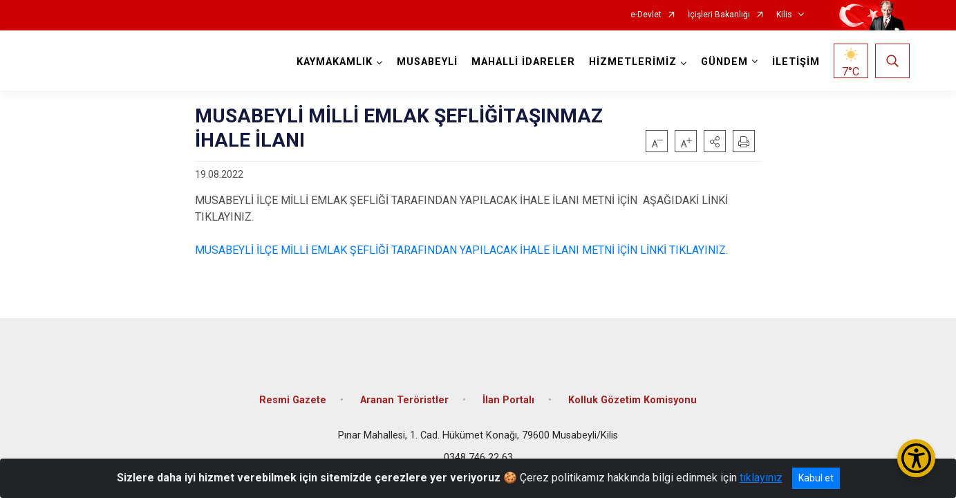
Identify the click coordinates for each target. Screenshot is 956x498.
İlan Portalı (508, 396)
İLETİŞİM (794, 62)
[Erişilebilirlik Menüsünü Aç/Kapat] (916, 458)
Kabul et (816, 477)
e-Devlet (646, 14)
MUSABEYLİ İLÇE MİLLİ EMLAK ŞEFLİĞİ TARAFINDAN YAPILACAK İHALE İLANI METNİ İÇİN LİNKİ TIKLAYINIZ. (461, 250)
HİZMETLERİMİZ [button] (631, 62)
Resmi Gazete (292, 396)
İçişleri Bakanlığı (719, 14)
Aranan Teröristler (404, 396)
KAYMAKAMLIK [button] (333, 62)
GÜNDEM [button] (723, 62)
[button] (715, 141)
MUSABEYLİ (425, 62)
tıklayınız (761, 477)
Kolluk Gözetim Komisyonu (632, 396)
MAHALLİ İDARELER (522, 62)
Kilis (784, 14)
